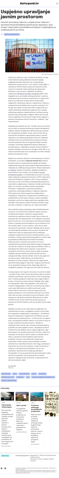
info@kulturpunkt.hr (23, 455)
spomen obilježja (8, 377)
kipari (34, 373)
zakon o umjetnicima (9, 380)
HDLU (45, 84)
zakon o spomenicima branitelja (43, 377)
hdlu (14, 373)
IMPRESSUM (5, 455)
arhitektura (6, 373)
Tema (3, 402)
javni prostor (24, 373)
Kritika (18, 402)
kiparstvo (42, 373)
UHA (28, 377)
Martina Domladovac (12, 34)
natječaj (13, 170)
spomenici (20, 377)
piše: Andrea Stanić (6, 446)
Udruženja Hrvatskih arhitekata (28, 94)
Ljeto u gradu (21, 405)
